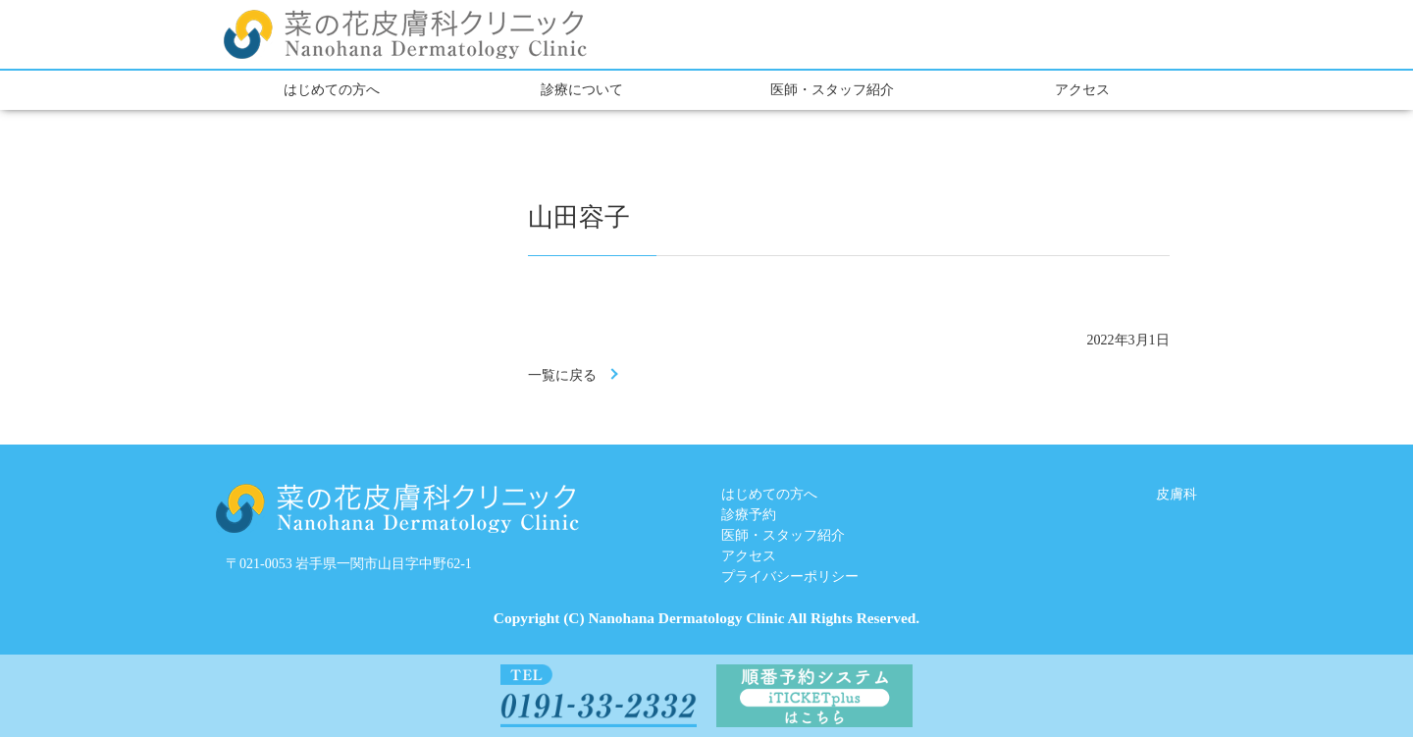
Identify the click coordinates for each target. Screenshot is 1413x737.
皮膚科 (1176, 494)
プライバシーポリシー (790, 576)
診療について (582, 89)
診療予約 (748, 514)
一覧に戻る (562, 375)
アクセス (1082, 89)
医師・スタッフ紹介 (832, 89)
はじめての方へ (332, 89)
